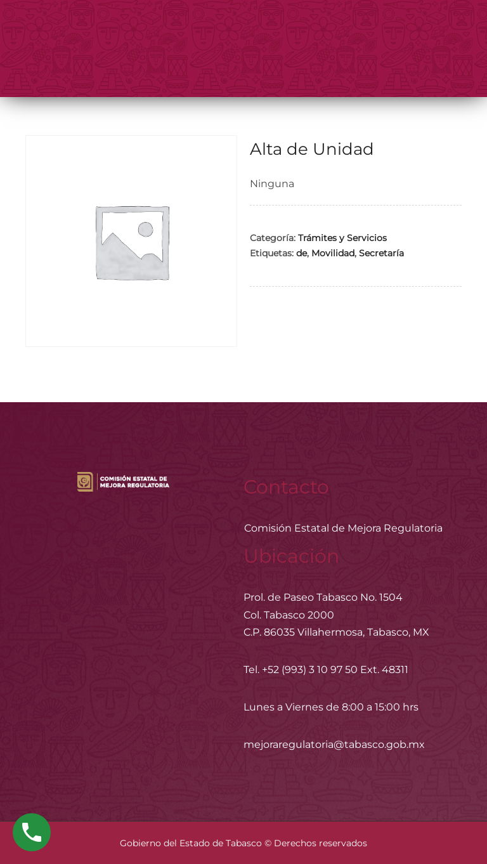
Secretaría (381, 253)
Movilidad (332, 253)
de (301, 253)
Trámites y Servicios (342, 238)
